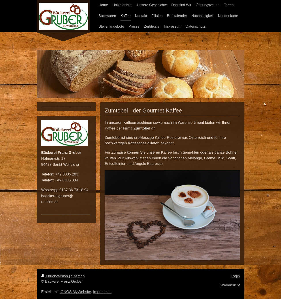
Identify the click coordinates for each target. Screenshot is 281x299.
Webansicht (230, 285)
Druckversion (55, 276)
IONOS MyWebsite (75, 292)
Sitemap (78, 276)
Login (235, 276)
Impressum (102, 292)
